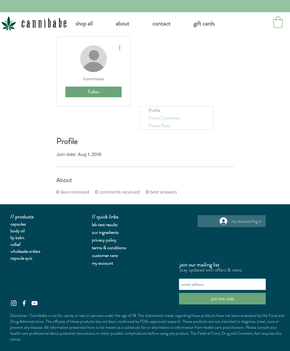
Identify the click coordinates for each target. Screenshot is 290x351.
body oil (17, 230)
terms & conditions (109, 247)
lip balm (17, 237)
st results (109, 224)
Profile (154, 110)
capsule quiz (21, 258)
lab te (97, 224)
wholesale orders (25, 251)
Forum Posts (160, 125)
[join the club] (222, 298)
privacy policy (104, 240)
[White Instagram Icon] (13, 303)
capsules (18, 224)
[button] (122, 23)
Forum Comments (164, 118)
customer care (104, 255)
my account (102, 263)
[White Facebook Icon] (24, 303)
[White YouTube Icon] (34, 303)
